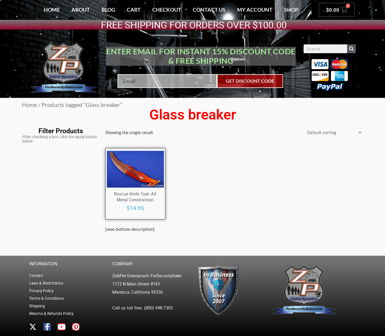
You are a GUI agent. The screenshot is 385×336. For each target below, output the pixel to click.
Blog (108, 9)
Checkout (166, 9)
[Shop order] (333, 132)
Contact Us (209, 9)
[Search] (351, 48)
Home (52, 9)
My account (254, 9)
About (80, 9)
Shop (291, 9)
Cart (134, 9)
